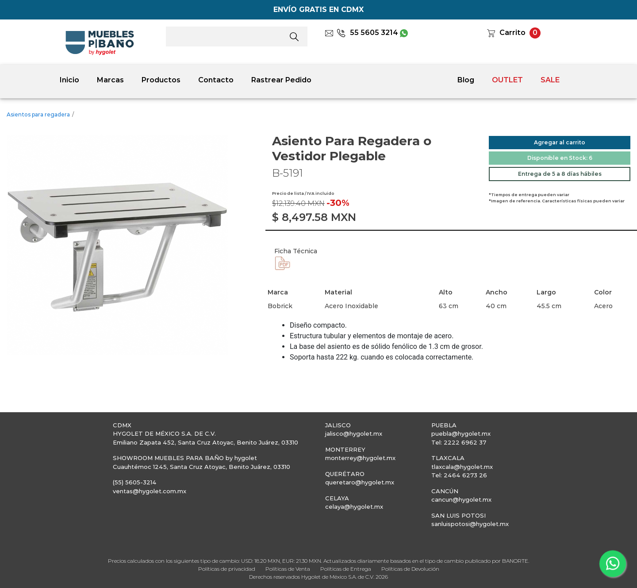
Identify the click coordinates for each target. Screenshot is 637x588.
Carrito (512, 32)
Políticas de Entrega (345, 568)
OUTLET (507, 80)
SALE (550, 80)
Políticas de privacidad (226, 568)
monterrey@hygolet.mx (360, 457)
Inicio (69, 80)
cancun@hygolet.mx (461, 499)
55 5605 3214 (367, 32)
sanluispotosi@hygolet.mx (470, 523)
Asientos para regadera (38, 114)
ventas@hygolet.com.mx (149, 491)
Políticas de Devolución (410, 568)
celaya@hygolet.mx (354, 506)
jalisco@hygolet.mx (353, 433)
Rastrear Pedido (281, 80)
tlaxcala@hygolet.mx (462, 466)
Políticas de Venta (287, 568)
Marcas (110, 80)
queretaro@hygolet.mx (359, 482)
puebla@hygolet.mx (461, 433)
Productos (161, 80)
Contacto (216, 80)
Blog (465, 80)
